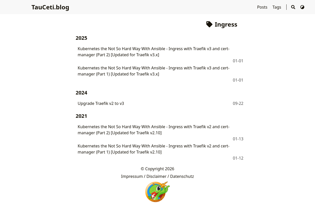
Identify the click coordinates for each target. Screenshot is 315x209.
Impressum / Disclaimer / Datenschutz (157, 176)
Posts (263, 7)
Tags (277, 7)
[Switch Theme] (302, 7)
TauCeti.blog (50, 7)
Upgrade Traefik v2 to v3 (101, 103)
